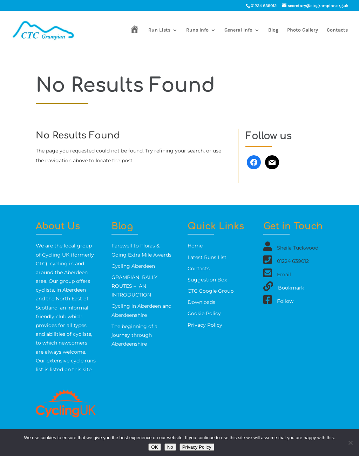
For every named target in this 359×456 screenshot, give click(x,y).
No (170, 447)
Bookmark (291, 288)
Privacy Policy (205, 325)
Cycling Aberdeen (133, 266)
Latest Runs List (207, 257)
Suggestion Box (207, 280)
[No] (350, 442)
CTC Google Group (210, 291)
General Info (238, 30)
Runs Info (197, 30)
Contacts (337, 30)
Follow (285, 301)
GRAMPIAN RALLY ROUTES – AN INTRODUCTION (134, 286)
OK (154, 447)
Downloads (201, 302)
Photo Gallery (302, 30)
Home (195, 246)
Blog (273, 30)
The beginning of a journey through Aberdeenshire (134, 335)
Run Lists (159, 30)
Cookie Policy (204, 313)
